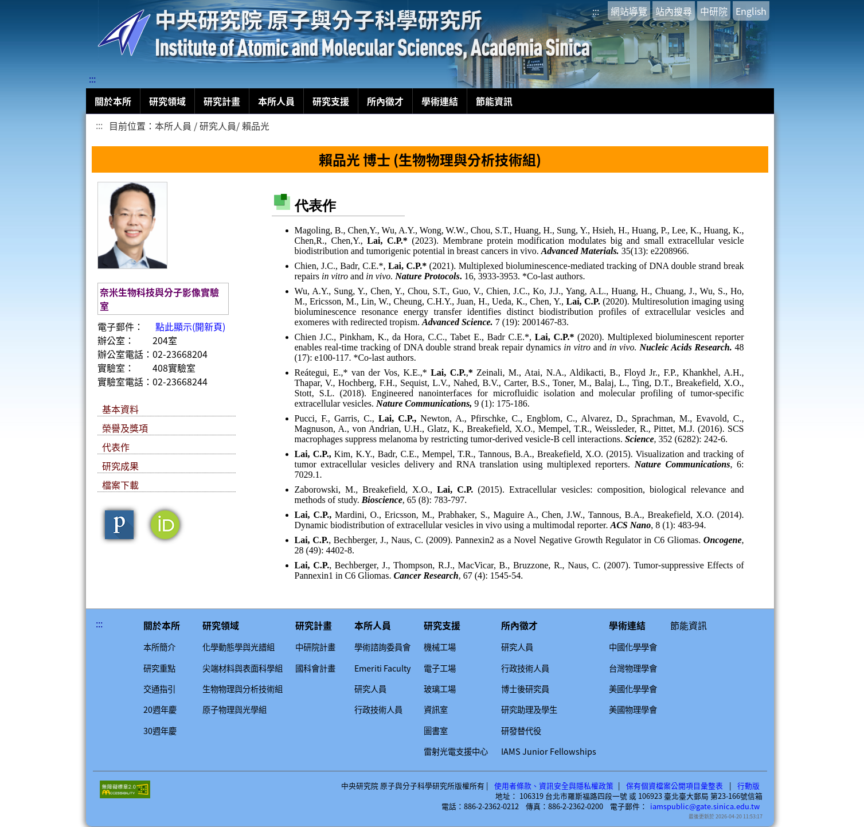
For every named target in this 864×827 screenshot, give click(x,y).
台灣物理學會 (633, 668)
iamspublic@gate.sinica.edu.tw (705, 806)
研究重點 (159, 668)
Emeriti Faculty (382, 668)
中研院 (714, 11)
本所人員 (276, 101)
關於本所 (113, 101)
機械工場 (440, 647)
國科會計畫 (315, 668)
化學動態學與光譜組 (238, 647)
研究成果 (120, 466)
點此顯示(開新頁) (190, 326)
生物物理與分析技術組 (242, 688)
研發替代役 (521, 730)
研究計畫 (222, 101)
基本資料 (120, 409)
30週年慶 (160, 730)
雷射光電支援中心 (456, 751)
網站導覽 (629, 11)
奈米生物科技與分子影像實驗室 (159, 299)
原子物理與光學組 (234, 709)
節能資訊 (494, 101)
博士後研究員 (525, 688)
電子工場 (440, 668)
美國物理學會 (633, 709)
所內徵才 (385, 101)
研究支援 (330, 101)
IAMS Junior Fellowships (548, 751)
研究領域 (167, 101)
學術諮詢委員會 (382, 647)
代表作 (116, 447)
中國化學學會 (633, 647)
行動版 (748, 786)
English (751, 11)
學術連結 (439, 101)
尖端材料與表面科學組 (242, 668)
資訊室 (436, 709)
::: (595, 11)
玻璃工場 (440, 688)
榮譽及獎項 (125, 428)
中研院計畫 (315, 647)
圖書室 (436, 730)
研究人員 (370, 688)
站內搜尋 (673, 11)
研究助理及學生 (529, 709)
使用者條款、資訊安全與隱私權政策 (553, 786)
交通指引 (159, 688)
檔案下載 (120, 484)
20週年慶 (160, 709)
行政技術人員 (378, 709)
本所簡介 (159, 647)
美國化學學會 (633, 688)
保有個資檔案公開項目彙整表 (674, 786)
